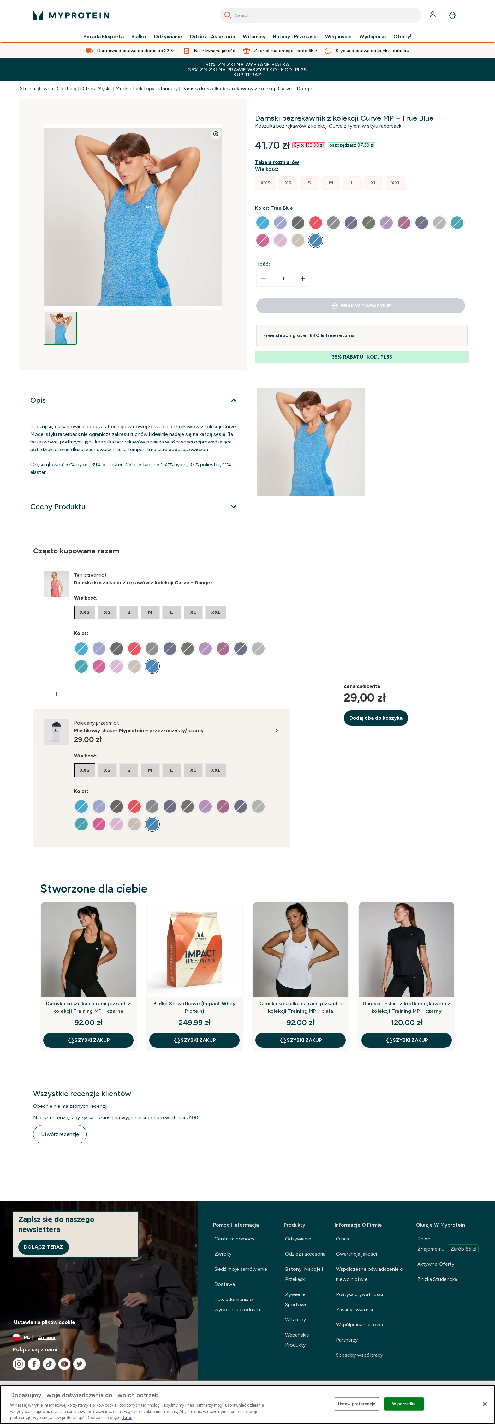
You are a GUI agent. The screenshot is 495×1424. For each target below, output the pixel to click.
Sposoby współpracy (359, 1355)
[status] (283, 278)
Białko (138, 36)
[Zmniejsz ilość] (264, 278)
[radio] (265, 183)
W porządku (403, 1404)
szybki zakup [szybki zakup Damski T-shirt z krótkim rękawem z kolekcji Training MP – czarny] (406, 1040)
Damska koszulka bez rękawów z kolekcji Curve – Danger (248, 89)
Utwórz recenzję (60, 1134)
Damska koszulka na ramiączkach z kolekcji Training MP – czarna (88, 1007)
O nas (342, 1239)
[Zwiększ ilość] (303, 278)
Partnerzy (347, 1340)
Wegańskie (338, 36)
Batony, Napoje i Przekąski (304, 1274)
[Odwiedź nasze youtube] (64, 1364)
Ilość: (263, 264)
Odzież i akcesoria (305, 1254)
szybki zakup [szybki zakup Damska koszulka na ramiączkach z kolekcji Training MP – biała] (300, 1040)
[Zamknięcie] (485, 1404)
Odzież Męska (96, 89)
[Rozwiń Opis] (135, 400)
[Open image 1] (60, 328)
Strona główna (36, 89)
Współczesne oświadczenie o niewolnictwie (369, 1274)
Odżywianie (168, 36)
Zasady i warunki (354, 1309)
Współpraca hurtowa (359, 1325)
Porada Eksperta (103, 36)
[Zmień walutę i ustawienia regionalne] (99, 1337)
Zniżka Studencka (437, 1279)
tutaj (127, 1417)
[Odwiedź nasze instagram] (19, 1364)
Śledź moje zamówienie (240, 1269)
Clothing (66, 89)
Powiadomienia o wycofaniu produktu (237, 1304)
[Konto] (433, 15)
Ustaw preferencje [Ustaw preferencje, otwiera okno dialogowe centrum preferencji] (356, 1404)
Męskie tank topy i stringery (147, 89)
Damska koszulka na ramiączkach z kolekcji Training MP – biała (300, 1007)
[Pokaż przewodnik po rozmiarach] (278, 162)
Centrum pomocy (234, 1239)
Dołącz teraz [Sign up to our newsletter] (43, 1247)
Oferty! (402, 36)
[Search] (228, 15)
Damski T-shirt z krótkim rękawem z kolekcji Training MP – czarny (406, 1007)
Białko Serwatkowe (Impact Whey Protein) (194, 1007)
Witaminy (254, 36)
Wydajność (372, 36)
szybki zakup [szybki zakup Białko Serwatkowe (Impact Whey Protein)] (194, 1040)
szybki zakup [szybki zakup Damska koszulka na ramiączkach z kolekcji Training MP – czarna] (88, 1040)
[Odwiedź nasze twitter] (79, 1364)
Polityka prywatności (359, 1294)
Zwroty (222, 1254)
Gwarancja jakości (356, 1254)
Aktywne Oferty (435, 1264)
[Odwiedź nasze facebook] (34, 1364)
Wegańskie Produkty (297, 1340)
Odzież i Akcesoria (212, 36)
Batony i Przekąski (295, 36)
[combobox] (320, 15)
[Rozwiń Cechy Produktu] (135, 506)
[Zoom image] (216, 134)
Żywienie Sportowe (296, 1299)
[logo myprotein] (71, 15)
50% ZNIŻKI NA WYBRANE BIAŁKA (247, 70)
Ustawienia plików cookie (44, 1322)
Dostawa (224, 1284)
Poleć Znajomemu (448, 1244)
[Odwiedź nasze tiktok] (49, 1364)
